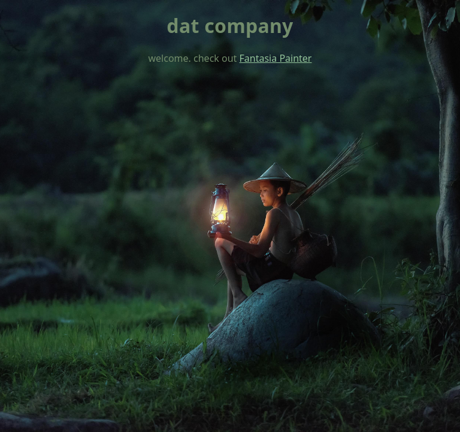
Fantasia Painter (276, 58)
